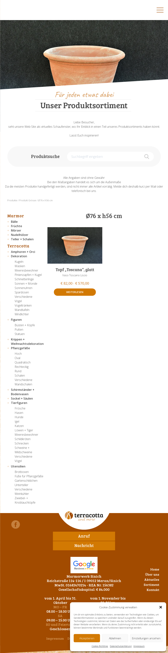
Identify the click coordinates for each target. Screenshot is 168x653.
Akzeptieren (86, 638)
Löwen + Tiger (24, 430)
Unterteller (21, 485)
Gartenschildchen (26, 481)
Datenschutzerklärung (121, 646)
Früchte (16, 226)
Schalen (20, 375)
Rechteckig (22, 367)
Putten (19, 330)
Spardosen (22, 292)
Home (154, 569)
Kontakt (153, 589)
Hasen (19, 413)
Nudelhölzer (19, 235)
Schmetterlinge (24, 279)
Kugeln (19, 262)
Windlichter (22, 314)
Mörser (16, 230)
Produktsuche (45, 156)
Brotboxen (22, 472)
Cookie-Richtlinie (100, 646)
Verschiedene (23, 297)
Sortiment (151, 584)
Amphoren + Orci (23, 252)
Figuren (16, 320)
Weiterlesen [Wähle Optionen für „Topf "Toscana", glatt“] (74, 292)
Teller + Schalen (22, 239)
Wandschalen (23, 384)
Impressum (139, 646)
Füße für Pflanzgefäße (29, 476)
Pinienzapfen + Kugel (28, 275)
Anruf (84, 536)
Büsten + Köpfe (25, 325)
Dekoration (19, 256)
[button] (161, 607)
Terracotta (18, 246)
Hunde (19, 417)
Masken (20, 266)
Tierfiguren (19, 403)
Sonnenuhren (23, 288)
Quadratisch (23, 362)
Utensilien (18, 466)
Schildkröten (23, 439)
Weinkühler (22, 494)
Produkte (12, 200)
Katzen (19, 426)
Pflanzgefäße (20, 348)
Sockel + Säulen (22, 398)
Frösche (20, 408)
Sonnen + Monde (26, 284)
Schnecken (22, 443)
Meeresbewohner (26, 270)
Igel (17, 421)
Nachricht (84, 545)
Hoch (18, 354)
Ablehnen (115, 638)
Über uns (152, 574)
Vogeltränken (23, 305)
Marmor (15, 215)
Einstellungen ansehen (146, 638)
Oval (17, 358)
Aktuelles (151, 579)
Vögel (18, 301)
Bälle (14, 222)
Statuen (20, 334)
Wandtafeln (22, 310)
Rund (18, 371)
